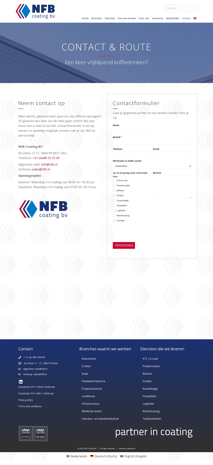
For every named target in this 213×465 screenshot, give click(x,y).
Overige (118, 220)
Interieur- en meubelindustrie (100, 418)
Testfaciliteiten (152, 418)
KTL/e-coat (120, 180)
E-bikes (86, 366)
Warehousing (121, 215)
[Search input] (181, 8)
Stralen (118, 195)
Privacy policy (25, 399)
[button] (20, 381)
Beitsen (118, 190)
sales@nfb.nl (41, 169)
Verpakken (120, 205)
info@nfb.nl (49, 164)
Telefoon (117, 149)
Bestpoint (131, 448)
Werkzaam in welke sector (127, 161)
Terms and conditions (30, 406)
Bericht (157, 173)
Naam (116, 125)
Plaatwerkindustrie (93, 381)
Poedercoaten (121, 185)
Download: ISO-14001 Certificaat (36, 393)
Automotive (89, 358)
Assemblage (120, 200)
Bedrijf (117, 137)
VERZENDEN (124, 245)
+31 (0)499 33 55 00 (46, 158)
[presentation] (138, 232)
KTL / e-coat (150, 358)
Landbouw (88, 396)
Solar (85, 373)
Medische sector (92, 411)
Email (156, 149)
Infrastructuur (91, 403)
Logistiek (119, 210)
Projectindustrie (92, 388)
